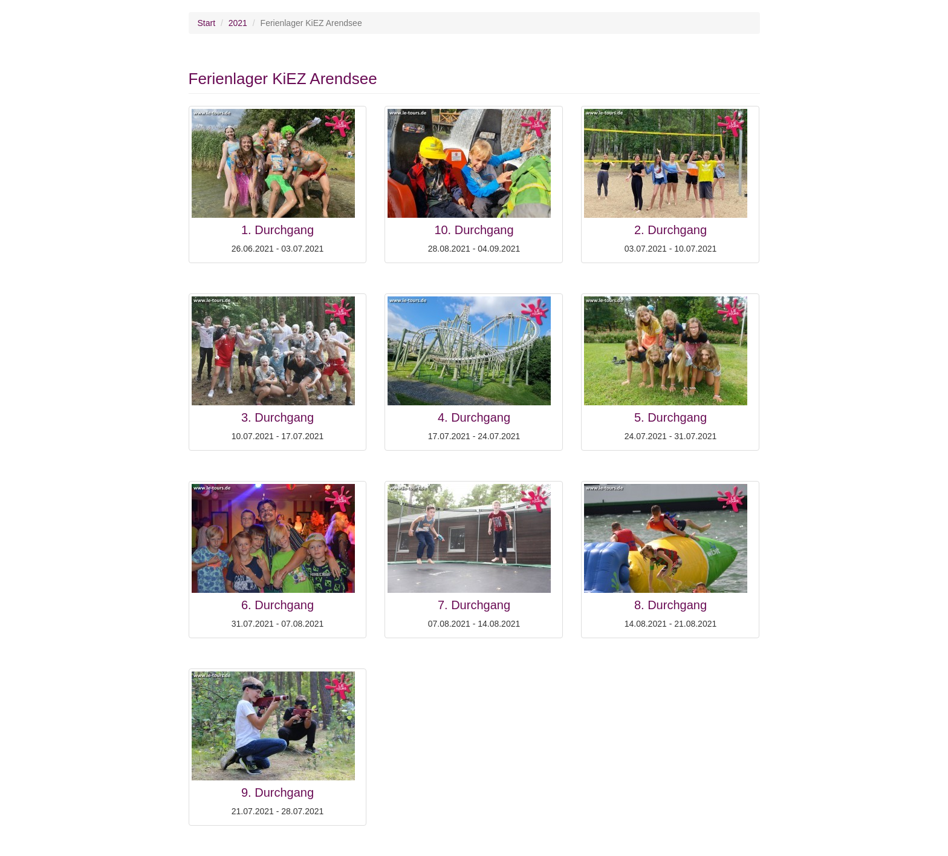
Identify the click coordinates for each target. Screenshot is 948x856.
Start (207, 23)
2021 (238, 23)
